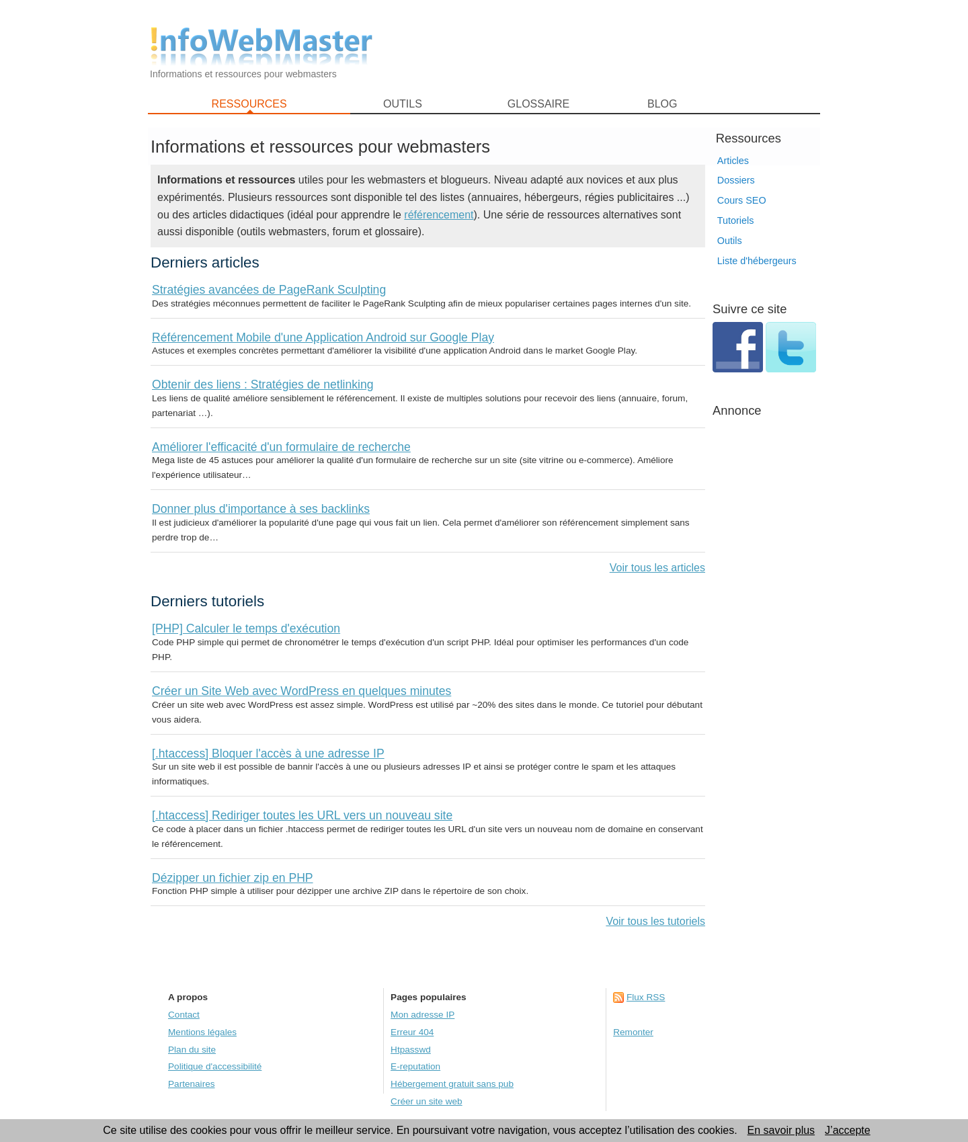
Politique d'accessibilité (214, 1066)
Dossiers (736, 180)
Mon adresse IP (422, 1015)
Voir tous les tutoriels (655, 921)
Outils (729, 240)
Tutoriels (735, 220)
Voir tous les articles (657, 567)
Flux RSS (646, 997)
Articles (733, 160)
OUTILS (402, 104)
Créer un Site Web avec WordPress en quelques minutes (301, 691)
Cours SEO (741, 200)
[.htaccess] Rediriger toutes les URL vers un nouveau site (302, 815)
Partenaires (191, 1084)
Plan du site (192, 1050)
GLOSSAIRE (538, 104)
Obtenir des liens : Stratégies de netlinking (263, 384)
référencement (438, 214)
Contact (184, 1015)
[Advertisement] (605, 48)
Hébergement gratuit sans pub (452, 1084)
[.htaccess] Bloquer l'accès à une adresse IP (268, 753)
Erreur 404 (412, 1032)
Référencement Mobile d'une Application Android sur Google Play (323, 337)
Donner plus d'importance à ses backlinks (261, 509)
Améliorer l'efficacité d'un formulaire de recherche (281, 447)
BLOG (662, 104)
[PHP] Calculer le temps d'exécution (246, 628)
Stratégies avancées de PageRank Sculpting (269, 289)
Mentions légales (202, 1032)
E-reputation (415, 1066)
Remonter (633, 1032)
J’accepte (848, 1130)
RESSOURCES (249, 104)
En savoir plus (781, 1130)
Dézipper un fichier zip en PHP (232, 878)
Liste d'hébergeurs (757, 260)
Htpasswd (411, 1050)
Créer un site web (426, 1101)
